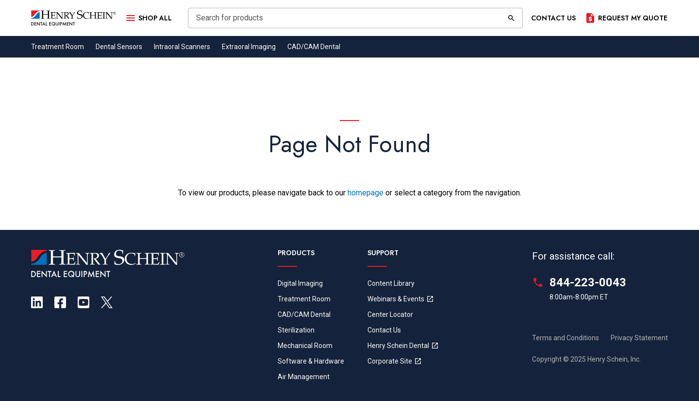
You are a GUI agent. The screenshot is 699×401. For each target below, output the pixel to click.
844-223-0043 (587, 282)
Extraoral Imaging (249, 47)
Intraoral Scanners (182, 47)
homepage (365, 192)
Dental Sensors (119, 47)
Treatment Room (57, 47)
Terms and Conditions (565, 338)
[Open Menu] (148, 18)
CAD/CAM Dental (313, 47)
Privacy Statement (639, 338)
